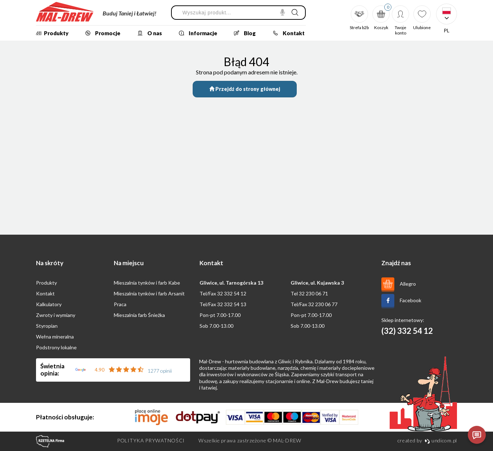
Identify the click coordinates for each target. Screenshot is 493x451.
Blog (242, 33)
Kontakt (286, 33)
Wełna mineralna (55, 336)
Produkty (51, 33)
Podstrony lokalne (56, 347)
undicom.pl (441, 440)
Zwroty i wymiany (55, 315)
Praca (120, 304)
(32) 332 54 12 (407, 331)
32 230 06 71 (313, 293)
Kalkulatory (49, 304)
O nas (147, 33)
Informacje (195, 33)
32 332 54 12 (231, 293)
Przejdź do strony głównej (244, 89)
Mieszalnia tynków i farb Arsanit (149, 293)
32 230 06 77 (322, 304)
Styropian (47, 326)
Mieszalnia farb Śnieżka (139, 315)
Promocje (100, 33)
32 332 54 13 (231, 304)
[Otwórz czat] (477, 435)
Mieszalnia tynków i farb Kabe (147, 283)
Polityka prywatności (151, 440)
